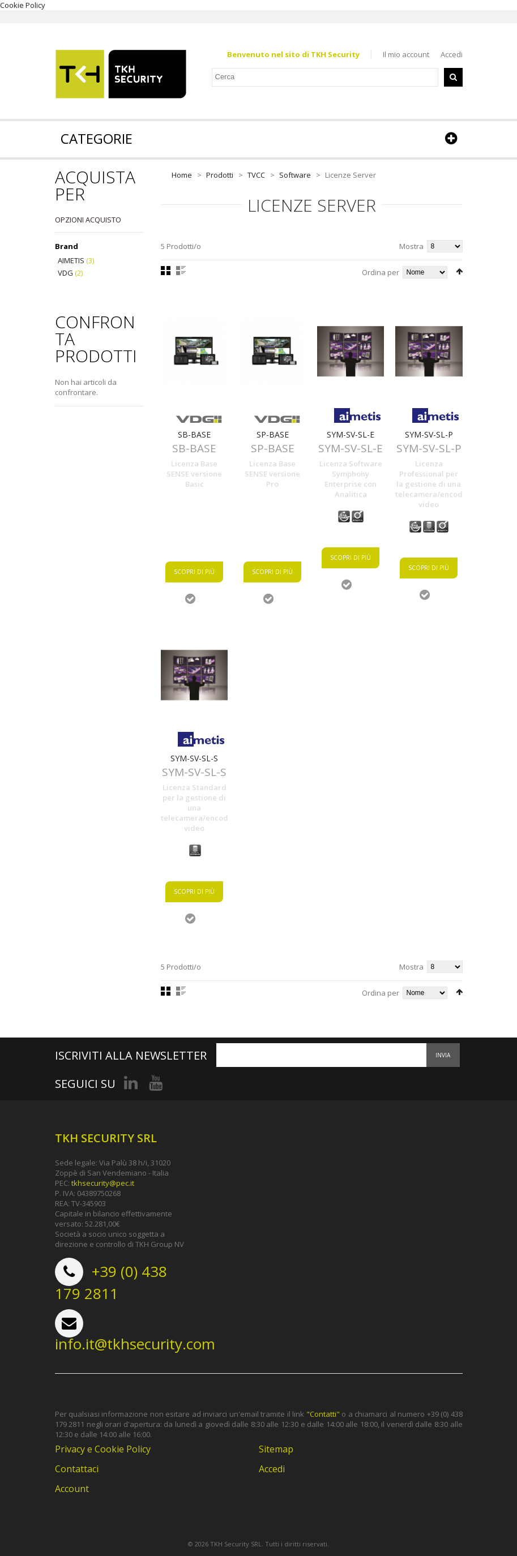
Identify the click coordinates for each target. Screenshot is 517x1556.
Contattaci (77, 1469)
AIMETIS (71, 261)
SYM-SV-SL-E (350, 434)
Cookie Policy (22, 5)
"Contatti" (323, 1414)
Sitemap (276, 1449)
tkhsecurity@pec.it (102, 1183)
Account (72, 1489)
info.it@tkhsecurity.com (135, 1344)
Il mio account (406, 54)
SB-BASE (194, 434)
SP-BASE (273, 434)
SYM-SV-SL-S (194, 758)
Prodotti (219, 175)
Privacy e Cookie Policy (103, 1449)
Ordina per (380, 272)
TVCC (256, 175)
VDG (65, 273)
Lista (181, 270)
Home (182, 175)
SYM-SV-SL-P (429, 434)
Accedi (452, 54)
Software (295, 175)
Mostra (411, 246)
